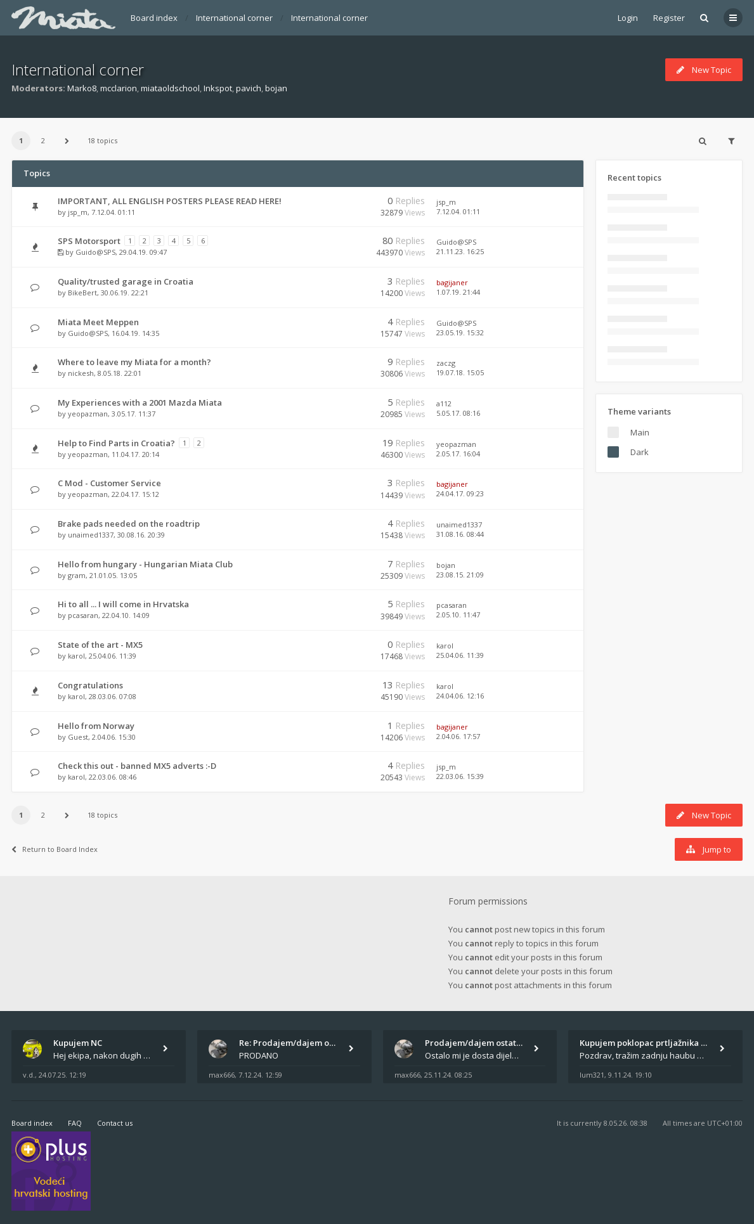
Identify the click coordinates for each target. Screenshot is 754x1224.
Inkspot (218, 88)
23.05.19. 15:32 (460, 332)
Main (639, 432)
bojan (276, 88)
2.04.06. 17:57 (458, 736)
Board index (154, 17)
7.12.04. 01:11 (458, 211)
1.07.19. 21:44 (458, 292)
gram (77, 575)
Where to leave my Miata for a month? (134, 362)
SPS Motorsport (89, 241)
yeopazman (88, 413)
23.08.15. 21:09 (460, 574)
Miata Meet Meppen (98, 322)
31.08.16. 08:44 (460, 534)
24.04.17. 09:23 (460, 493)
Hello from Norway (96, 725)
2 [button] (43, 140)
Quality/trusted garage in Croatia (125, 281)
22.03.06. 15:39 (460, 776)
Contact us (115, 1123)
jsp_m (78, 212)
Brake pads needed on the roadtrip (129, 523)
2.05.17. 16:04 (458, 453)
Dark (639, 452)
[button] (66, 140)
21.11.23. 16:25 (460, 251)
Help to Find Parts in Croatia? (116, 443)
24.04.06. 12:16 (460, 695)
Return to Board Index (54, 849)
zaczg (445, 363)
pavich (248, 88)
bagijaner (452, 282)
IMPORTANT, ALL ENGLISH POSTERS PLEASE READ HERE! (170, 201)
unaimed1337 (91, 534)
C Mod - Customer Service (109, 483)
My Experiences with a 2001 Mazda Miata (140, 402)
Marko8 (81, 88)
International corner (234, 17)
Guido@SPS (95, 252)
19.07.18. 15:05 (460, 372)
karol (76, 655)
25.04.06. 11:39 (460, 655)
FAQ (75, 1123)
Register (669, 17)
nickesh (81, 373)
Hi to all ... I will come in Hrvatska (123, 604)
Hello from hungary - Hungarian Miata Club (145, 564)
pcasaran (83, 615)
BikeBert (82, 292)
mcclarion (118, 88)
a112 (444, 403)
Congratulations (90, 685)
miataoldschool (170, 88)
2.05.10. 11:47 (458, 614)
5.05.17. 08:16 (458, 413)
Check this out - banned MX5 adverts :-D (137, 765)
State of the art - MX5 (100, 644)
